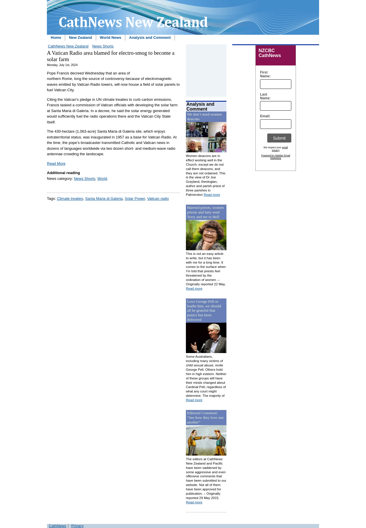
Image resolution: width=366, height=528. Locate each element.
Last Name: (264, 96)
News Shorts (103, 46)
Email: (264, 116)
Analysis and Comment (150, 37)
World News (110, 37)
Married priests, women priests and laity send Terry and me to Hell (205, 212)
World (102, 178)
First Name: (264, 74)
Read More (56, 163)
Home (56, 37)
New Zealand (80, 37)
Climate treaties (70, 198)
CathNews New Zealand (68, 46)
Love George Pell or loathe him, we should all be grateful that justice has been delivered (204, 310)
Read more (212, 194)
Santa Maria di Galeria (103, 198)
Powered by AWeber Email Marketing (275, 157)
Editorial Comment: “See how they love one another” (205, 417)
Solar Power (135, 198)
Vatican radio (158, 198)
